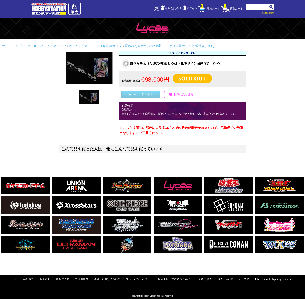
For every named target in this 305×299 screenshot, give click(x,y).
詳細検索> (268, 12)
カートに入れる (140, 94)
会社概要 (28, 279)
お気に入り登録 (181, 94)
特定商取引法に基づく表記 (174, 279)
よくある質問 (204, 279)
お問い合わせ (225, 279)
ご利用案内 (81, 279)
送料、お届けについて (107, 279)
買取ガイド (62, 279)
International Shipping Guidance (274, 279)
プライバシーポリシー (139, 279)
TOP (15, 279)
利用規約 (244, 279)
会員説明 (45, 279)
